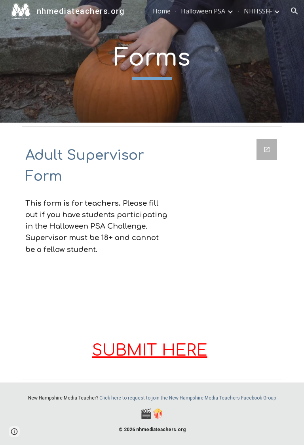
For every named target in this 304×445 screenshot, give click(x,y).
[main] (151, 61)
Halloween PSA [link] (203, 11)
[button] (294, 11)
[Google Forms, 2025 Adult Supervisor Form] (229, 227)
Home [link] (162, 11)
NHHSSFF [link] (258, 11)
